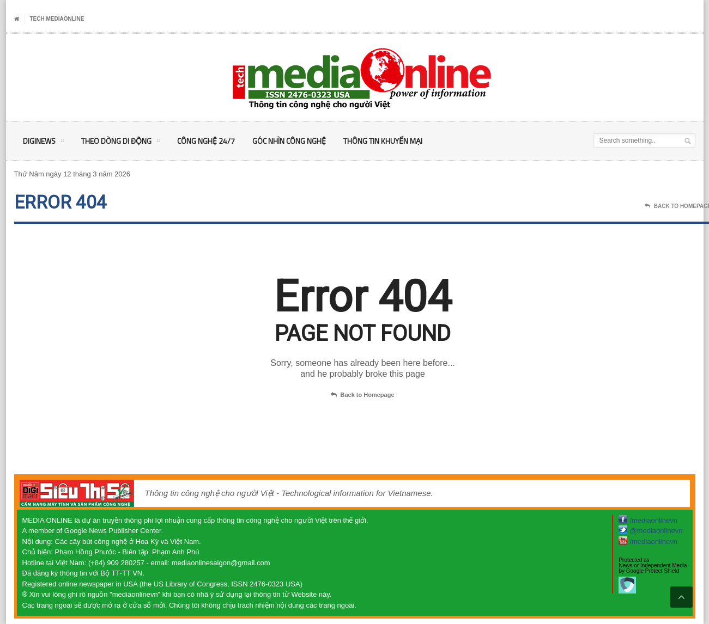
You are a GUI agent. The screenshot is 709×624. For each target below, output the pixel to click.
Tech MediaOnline (57, 19)
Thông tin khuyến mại (382, 140)
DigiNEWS (43, 142)
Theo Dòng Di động (120, 142)
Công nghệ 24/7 (206, 140)
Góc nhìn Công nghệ (289, 140)
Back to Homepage (362, 395)
